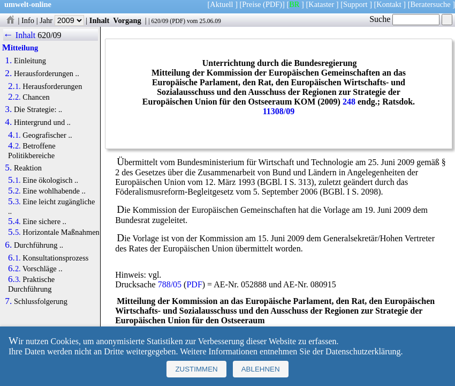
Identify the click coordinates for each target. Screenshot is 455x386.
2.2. (14, 97)
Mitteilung (20, 47)
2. (8, 73)
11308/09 (279, 111)
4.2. (14, 146)
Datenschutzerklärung (362, 351)
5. (8, 168)
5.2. (14, 191)
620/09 (159, 21)
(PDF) (272, 4)
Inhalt (99, 20)
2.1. (14, 86)
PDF (177, 21)
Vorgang (127, 20)
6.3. (14, 279)
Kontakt (388, 4)
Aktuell (221, 4)
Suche (404, 19)
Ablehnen (260, 369)
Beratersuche (431, 4)
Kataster (321, 4)
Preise (251, 4)
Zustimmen (196, 369)
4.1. (14, 135)
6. (8, 245)
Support (355, 4)
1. (8, 60)
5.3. (14, 201)
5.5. (14, 232)
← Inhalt (19, 35)
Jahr (62, 20)
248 (349, 101)
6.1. (14, 258)
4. (8, 122)
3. (8, 109)
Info (27, 20)
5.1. (14, 180)
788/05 (169, 284)
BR (294, 4)
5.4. (14, 221)
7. (8, 301)
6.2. (14, 268)
